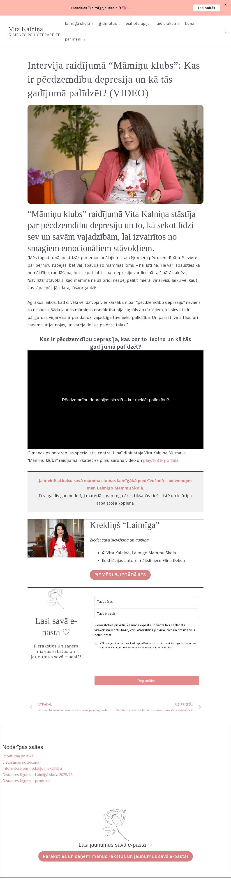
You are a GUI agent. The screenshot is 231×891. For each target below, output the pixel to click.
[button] (91, 23)
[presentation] (129, 663)
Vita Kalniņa (26, 29)
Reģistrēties (146, 681)
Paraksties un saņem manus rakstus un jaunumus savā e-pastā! (115, 856)
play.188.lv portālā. (161, 460)
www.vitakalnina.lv (146, 647)
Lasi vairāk (206, 8)
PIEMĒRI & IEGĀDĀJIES (120, 575)
